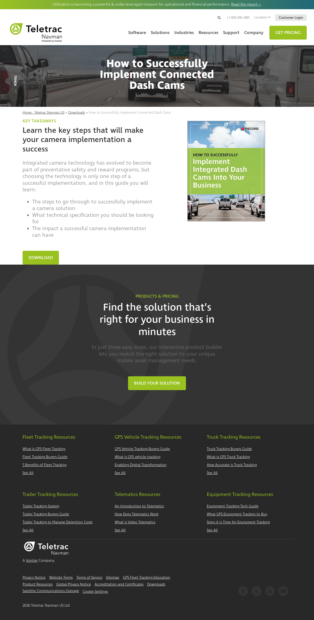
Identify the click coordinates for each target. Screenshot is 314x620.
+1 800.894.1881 (238, 17)
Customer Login (291, 17)
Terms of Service (89, 577)
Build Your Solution (157, 383)
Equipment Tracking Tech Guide (232, 506)
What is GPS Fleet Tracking (44, 449)
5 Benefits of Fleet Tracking (44, 465)
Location (262, 17)
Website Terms (61, 577)
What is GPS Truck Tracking (228, 457)
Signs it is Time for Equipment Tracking (238, 522)
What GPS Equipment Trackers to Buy (237, 514)
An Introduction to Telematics (139, 506)
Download (41, 258)
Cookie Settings (95, 591)
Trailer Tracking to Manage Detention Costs (58, 522)
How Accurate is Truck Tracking (232, 465)
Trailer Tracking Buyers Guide (46, 514)
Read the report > (246, 4)
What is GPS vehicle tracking (137, 457)
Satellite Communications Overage (51, 591)
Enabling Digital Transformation (141, 465)
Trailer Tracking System (41, 506)
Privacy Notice (34, 577)
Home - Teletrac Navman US (43, 112)
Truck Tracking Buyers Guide (229, 449)
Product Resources (38, 584)
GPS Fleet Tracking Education (146, 577)
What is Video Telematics (135, 522)
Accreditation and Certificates (119, 584)
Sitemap (112, 577)
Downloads (76, 112)
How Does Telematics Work (136, 514)
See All (28, 473)
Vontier (32, 560)
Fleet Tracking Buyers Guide (45, 457)
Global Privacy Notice (73, 584)
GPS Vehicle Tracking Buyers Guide (142, 449)
